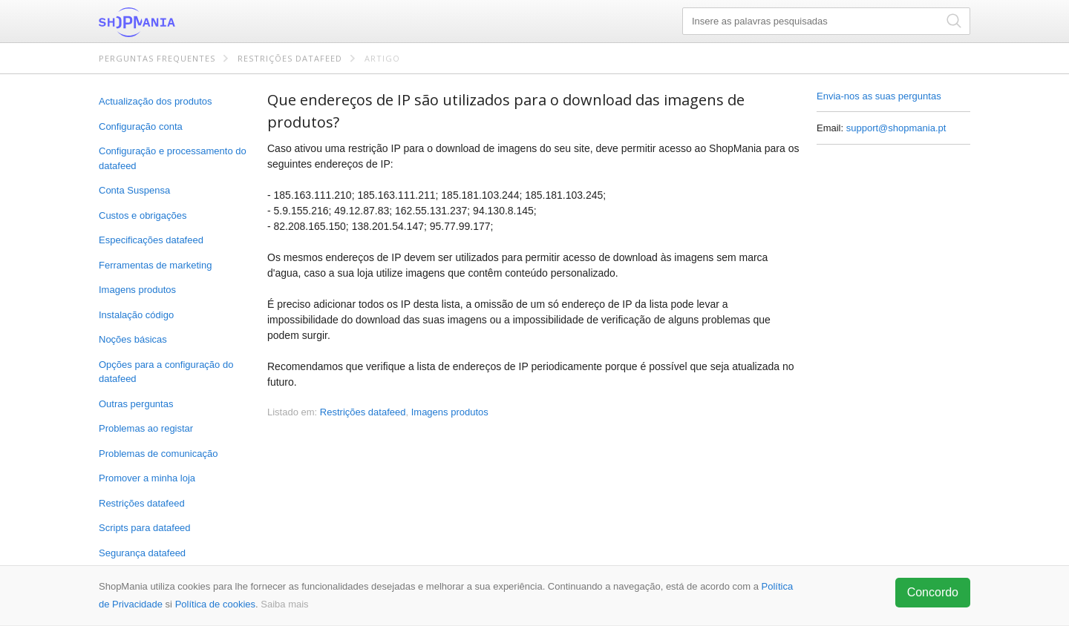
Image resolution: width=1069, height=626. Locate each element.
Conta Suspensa (134, 190)
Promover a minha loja (147, 478)
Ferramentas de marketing (155, 265)
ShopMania (173, 22)
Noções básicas (133, 339)
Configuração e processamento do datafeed (172, 158)
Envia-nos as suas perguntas (879, 96)
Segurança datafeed (142, 553)
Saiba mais (284, 604)
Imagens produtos (137, 289)
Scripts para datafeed (145, 527)
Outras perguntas (136, 403)
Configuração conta (141, 126)
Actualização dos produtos (155, 101)
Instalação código (136, 314)
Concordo (932, 592)
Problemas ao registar (146, 428)
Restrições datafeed (290, 58)
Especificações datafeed (151, 240)
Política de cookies (215, 604)
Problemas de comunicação (158, 453)
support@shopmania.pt (896, 128)
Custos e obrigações (143, 215)
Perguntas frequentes (157, 58)
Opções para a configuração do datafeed (166, 372)
